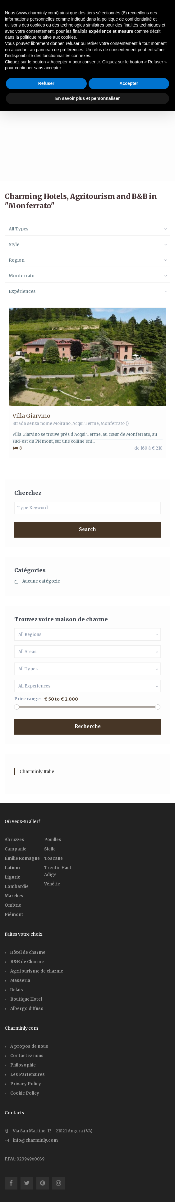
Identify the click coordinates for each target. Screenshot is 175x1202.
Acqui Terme (85, 423)
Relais (16, 990)
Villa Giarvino (31, 415)
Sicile (50, 849)
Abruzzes (14, 839)
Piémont (14, 914)
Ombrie (13, 905)
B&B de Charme (27, 961)
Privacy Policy (25, 1083)
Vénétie (52, 884)
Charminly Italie (37, 771)
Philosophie (23, 1065)
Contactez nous (27, 1055)
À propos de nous (29, 1046)
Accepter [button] (128, 83)
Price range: (27, 699)
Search (87, 529)
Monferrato (113, 423)
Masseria (20, 980)
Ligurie (12, 877)
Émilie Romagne (22, 858)
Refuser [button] (46, 83)
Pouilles (52, 839)
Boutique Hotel (26, 999)
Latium (12, 867)
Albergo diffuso (27, 1008)
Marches (14, 896)
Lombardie (17, 886)
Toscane (53, 858)
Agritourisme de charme (36, 971)
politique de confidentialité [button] (127, 19)
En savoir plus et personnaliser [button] (87, 98)
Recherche (88, 726)
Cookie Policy (24, 1093)
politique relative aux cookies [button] (48, 37)
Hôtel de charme (27, 952)
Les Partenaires (27, 1074)
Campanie (15, 849)
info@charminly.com (35, 1140)
